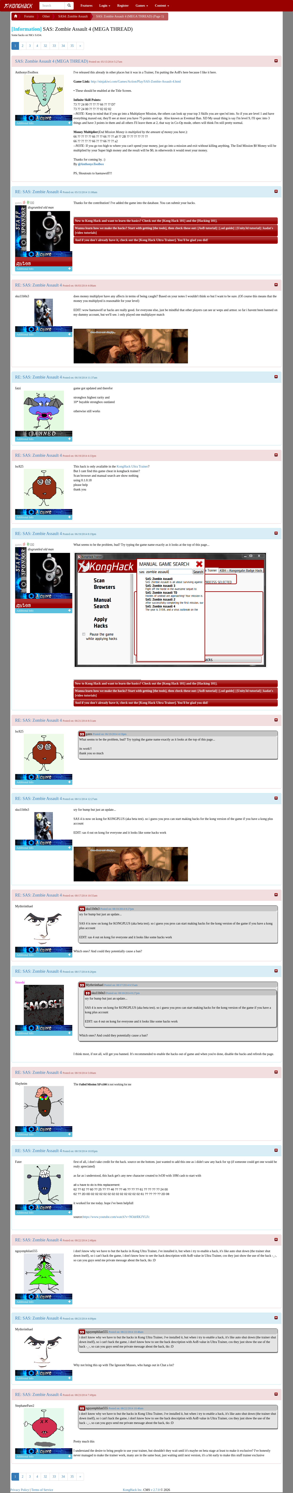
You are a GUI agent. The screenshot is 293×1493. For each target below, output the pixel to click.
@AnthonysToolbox (91, 164)
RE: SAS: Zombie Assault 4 (38, 191)
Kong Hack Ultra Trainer (157, 240)
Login (105, 5)
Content (162, 5)
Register (123, 5)
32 (45, 45)
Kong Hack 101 (173, 221)
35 (72, 45)
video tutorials (86, 232)
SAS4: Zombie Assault (73, 16)
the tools (159, 228)
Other (46, 16)
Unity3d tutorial (249, 228)
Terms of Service (42, 1490)
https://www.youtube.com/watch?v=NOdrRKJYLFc (116, 1217)
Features (86, 5)
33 (54, 45)
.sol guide (226, 228)
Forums (29, 16)
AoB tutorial (207, 228)
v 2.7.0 (155, 1490)
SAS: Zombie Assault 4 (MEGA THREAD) (51, 61)
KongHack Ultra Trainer (132, 466)
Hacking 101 (206, 221)
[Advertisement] (204, 18)
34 (63, 45)
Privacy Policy (19, 1490)
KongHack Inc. (133, 1490)
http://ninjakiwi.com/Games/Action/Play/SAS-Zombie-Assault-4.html (136, 81)
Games (142, 5)
